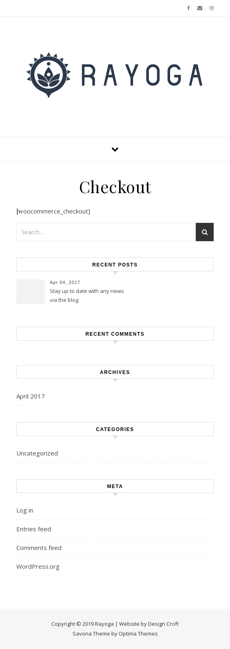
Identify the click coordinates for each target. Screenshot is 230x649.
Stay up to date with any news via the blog (87, 295)
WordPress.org (38, 566)
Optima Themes (138, 633)
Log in (24, 510)
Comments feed (39, 547)
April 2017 (30, 396)
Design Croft (163, 623)
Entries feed (33, 529)
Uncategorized (37, 453)
